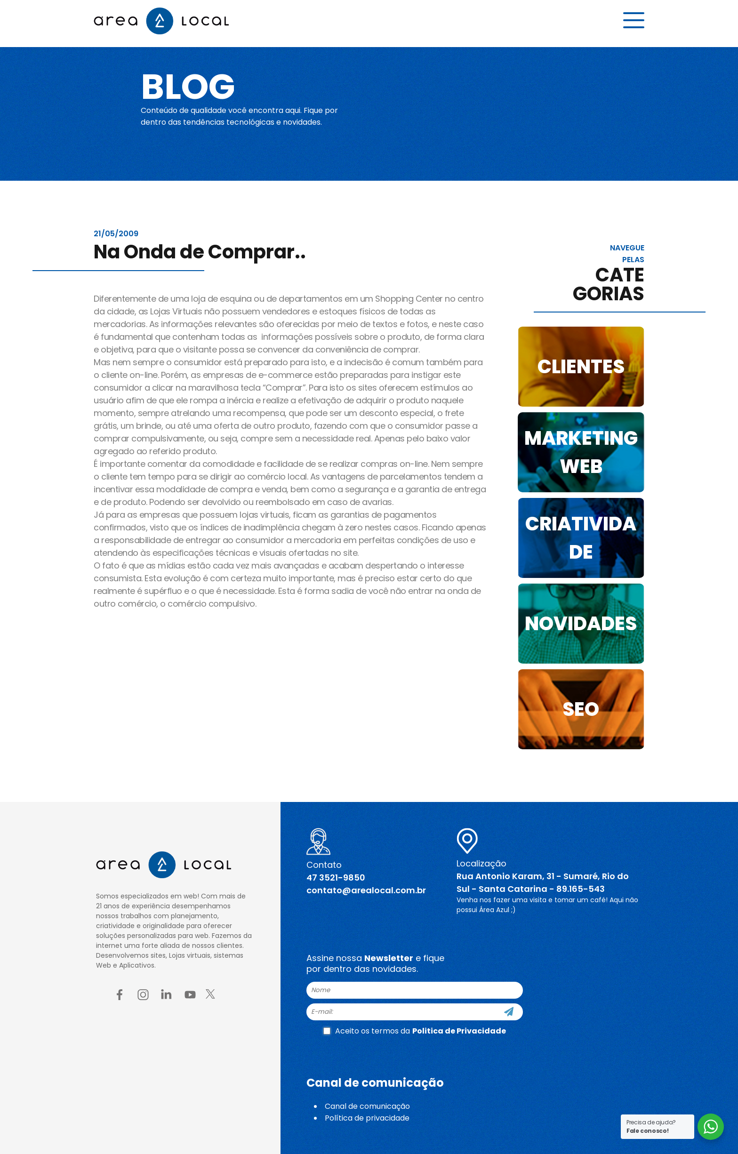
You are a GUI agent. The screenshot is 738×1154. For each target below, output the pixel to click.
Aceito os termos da (414, 1031)
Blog (192, 85)
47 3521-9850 (335, 877)
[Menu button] (633, 22)
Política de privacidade (367, 1118)
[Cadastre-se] (509, 1011)
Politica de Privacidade (459, 1031)
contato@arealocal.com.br (366, 890)
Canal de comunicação (367, 1106)
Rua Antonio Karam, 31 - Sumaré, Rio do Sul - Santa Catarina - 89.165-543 (543, 882)
